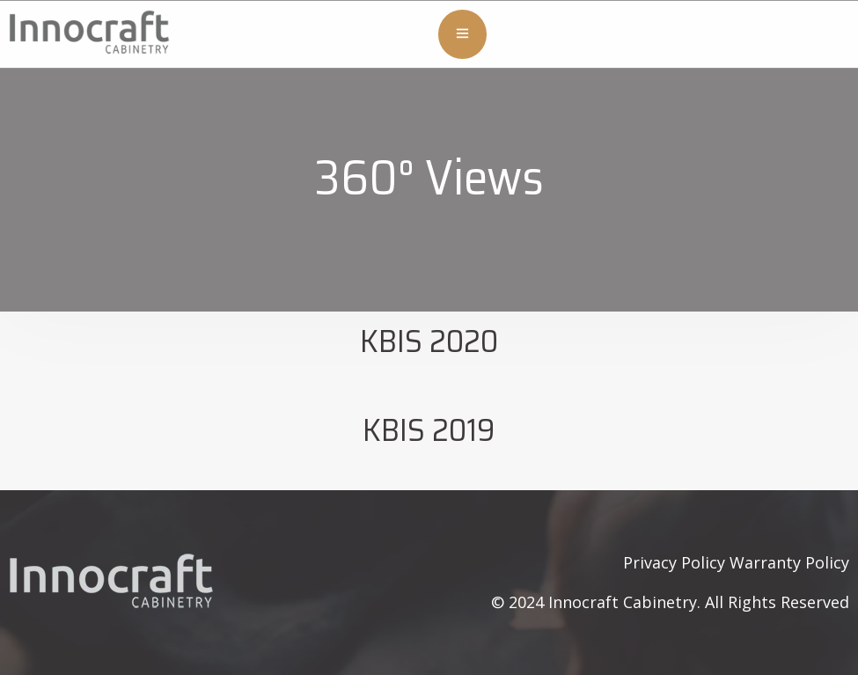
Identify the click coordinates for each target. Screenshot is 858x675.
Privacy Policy (674, 562)
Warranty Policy (789, 562)
